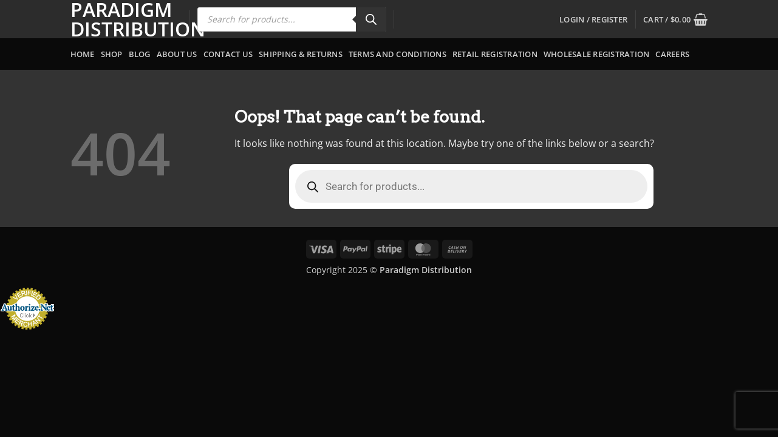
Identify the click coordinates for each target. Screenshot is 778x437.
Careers (672, 54)
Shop (112, 54)
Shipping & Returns (301, 54)
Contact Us (228, 54)
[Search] (371, 19)
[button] (593, 19)
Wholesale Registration (597, 54)
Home (82, 54)
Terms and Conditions (397, 54)
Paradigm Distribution (120, 19)
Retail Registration (494, 54)
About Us (177, 54)
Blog (140, 54)
